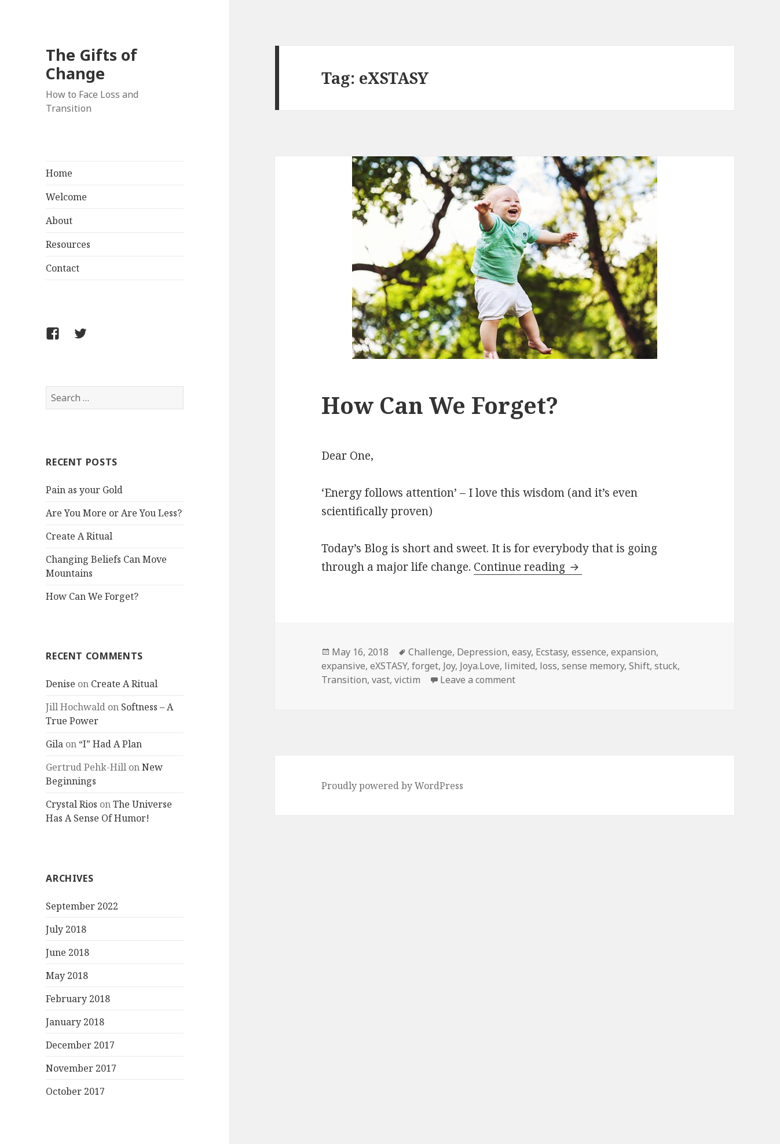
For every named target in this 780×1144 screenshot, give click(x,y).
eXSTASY (388, 665)
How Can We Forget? (92, 596)
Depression (482, 652)
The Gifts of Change (91, 64)
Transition (344, 679)
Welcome (66, 196)
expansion (633, 652)
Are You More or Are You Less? (114, 513)
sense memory (593, 665)
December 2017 (80, 1045)
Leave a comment (477, 679)
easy (521, 652)
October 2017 (75, 1091)
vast (381, 679)
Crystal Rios (71, 804)
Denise (60, 683)
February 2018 (78, 998)
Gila (54, 744)
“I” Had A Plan (110, 744)
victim (407, 679)
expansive (343, 665)
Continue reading (528, 566)
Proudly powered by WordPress (392, 785)
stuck (666, 665)
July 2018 (66, 929)
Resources (68, 244)
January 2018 (75, 1021)
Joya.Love (480, 665)
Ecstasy (551, 652)
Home (59, 173)
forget (425, 665)
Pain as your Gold (84, 489)
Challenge (430, 652)
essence (589, 652)
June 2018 (67, 952)
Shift (639, 665)
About (59, 220)
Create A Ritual (79, 536)
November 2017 (81, 1068)
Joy (449, 665)
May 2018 (67, 975)
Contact (62, 268)
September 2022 (82, 906)
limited (519, 665)
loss (548, 665)
